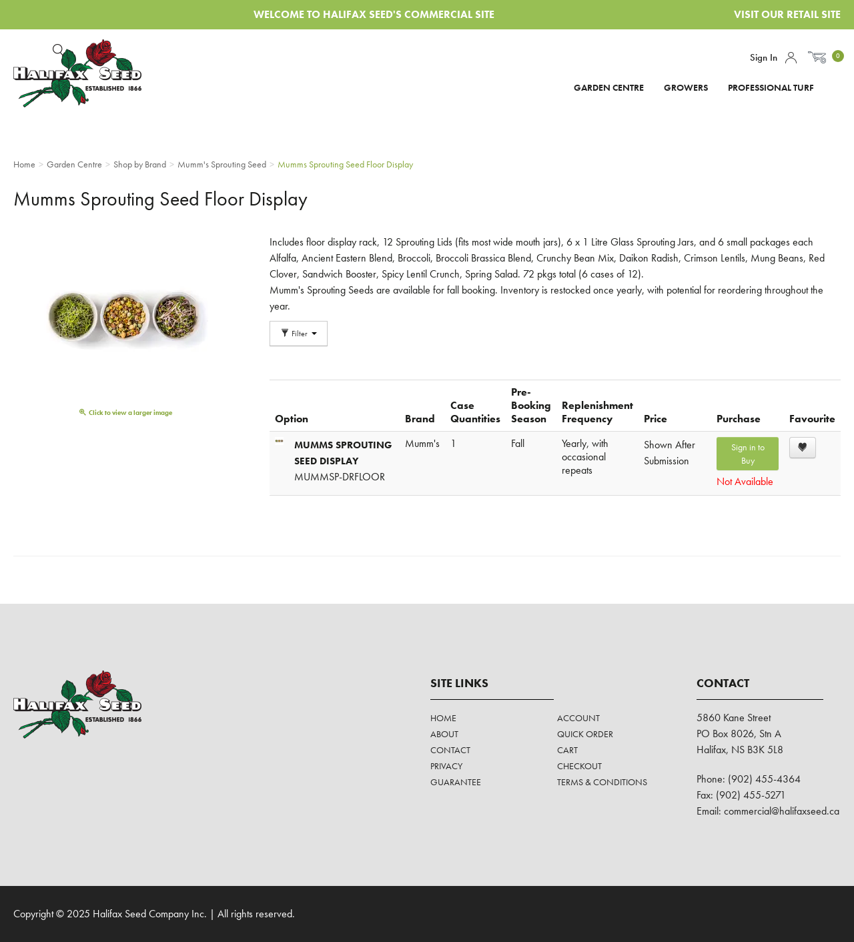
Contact (450, 750)
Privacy (446, 766)
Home (443, 718)
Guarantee (455, 782)
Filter (298, 333)
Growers (686, 87)
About (444, 734)
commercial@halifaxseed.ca (781, 811)
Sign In (763, 57)
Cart (567, 750)
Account (791, 57)
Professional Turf (771, 87)
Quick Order (585, 734)
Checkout (579, 766)
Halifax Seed (88, 73)
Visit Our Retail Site (787, 14)
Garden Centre (609, 87)
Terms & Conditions (602, 782)
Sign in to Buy (748, 453)
